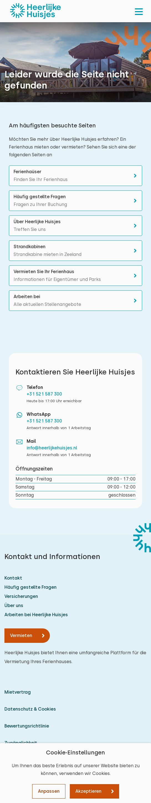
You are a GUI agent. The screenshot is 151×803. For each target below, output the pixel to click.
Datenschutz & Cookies (30, 709)
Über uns (13, 605)
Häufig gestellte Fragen (30, 587)
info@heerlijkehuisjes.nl (52, 447)
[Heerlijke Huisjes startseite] (35, 11)
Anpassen (49, 791)
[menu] (139, 11)
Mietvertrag (17, 692)
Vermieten (21, 635)
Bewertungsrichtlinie (26, 726)
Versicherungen (21, 596)
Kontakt (13, 578)
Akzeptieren (88, 791)
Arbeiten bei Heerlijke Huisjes (36, 614)
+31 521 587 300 (44, 394)
